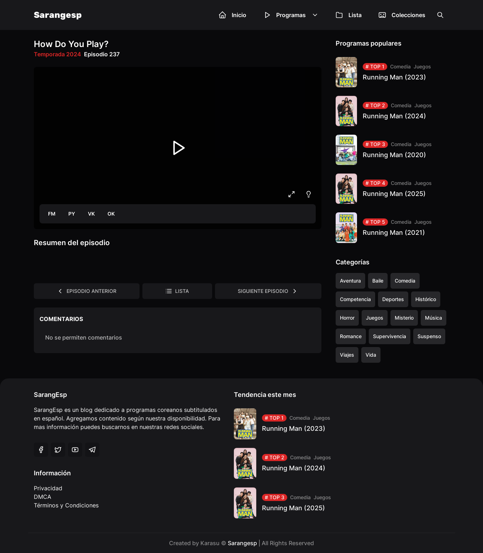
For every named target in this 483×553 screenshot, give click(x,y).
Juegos (422, 66)
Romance (351, 336)
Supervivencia (389, 336)
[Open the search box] (440, 15)
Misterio (404, 318)
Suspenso (429, 336)
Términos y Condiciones (66, 505)
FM (52, 214)
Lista (349, 15)
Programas (291, 15)
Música (433, 318)
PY (71, 214)
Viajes (347, 355)
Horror (347, 318)
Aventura (350, 281)
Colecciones (402, 15)
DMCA (42, 496)
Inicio (232, 15)
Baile (377, 281)
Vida (371, 355)
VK (91, 214)
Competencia (355, 299)
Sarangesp (58, 15)
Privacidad (48, 488)
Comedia (400, 66)
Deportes (393, 299)
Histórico (425, 299)
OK (111, 214)
